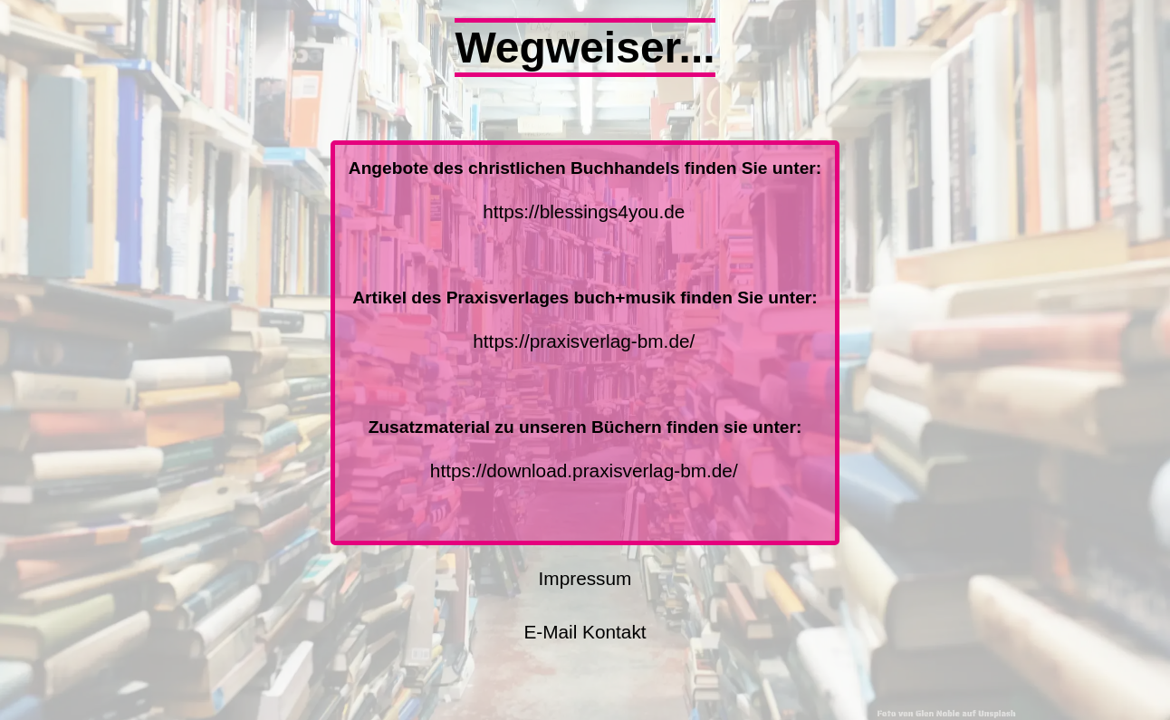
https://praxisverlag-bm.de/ (584, 341)
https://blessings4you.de (584, 211)
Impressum (585, 578)
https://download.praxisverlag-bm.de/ (584, 470)
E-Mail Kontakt (584, 631)
